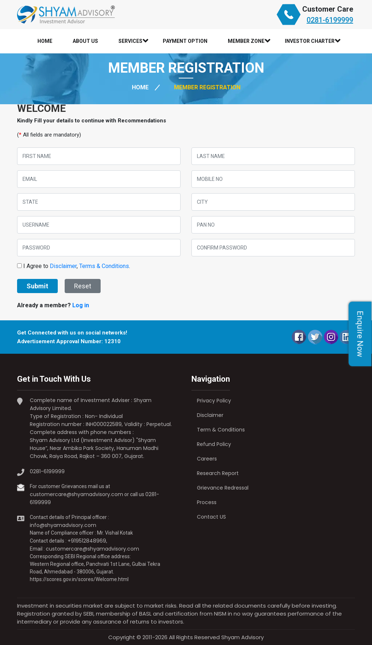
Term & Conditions (221, 429)
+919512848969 (87, 540)
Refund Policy (214, 444)
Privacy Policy (214, 400)
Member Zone (246, 41)
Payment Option (185, 41)
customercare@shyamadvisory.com (76, 494)
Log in (80, 305)
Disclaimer (63, 266)
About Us (85, 41)
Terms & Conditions (104, 266)
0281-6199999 (330, 20)
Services (130, 41)
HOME (140, 87)
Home (44, 41)
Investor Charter (310, 41)
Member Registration (207, 87)
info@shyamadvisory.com (63, 525)
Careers (207, 458)
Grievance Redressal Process (222, 495)
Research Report (218, 473)
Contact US (211, 516)
